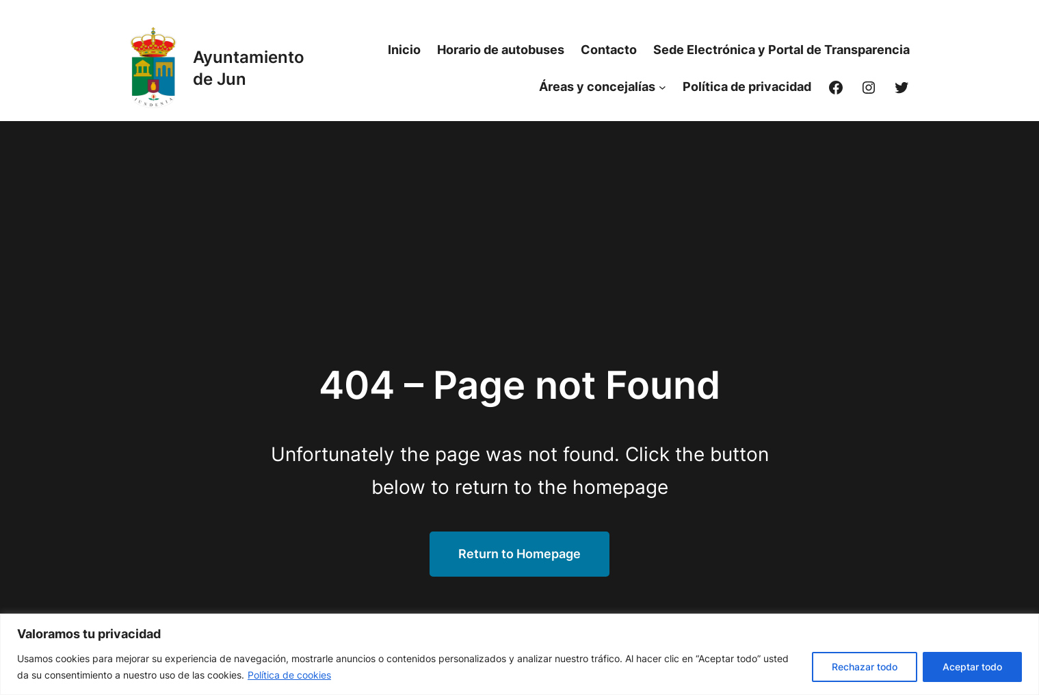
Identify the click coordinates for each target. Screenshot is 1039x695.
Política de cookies (289, 675)
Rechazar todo (864, 666)
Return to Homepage (519, 554)
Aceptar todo (972, 666)
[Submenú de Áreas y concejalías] (662, 87)
